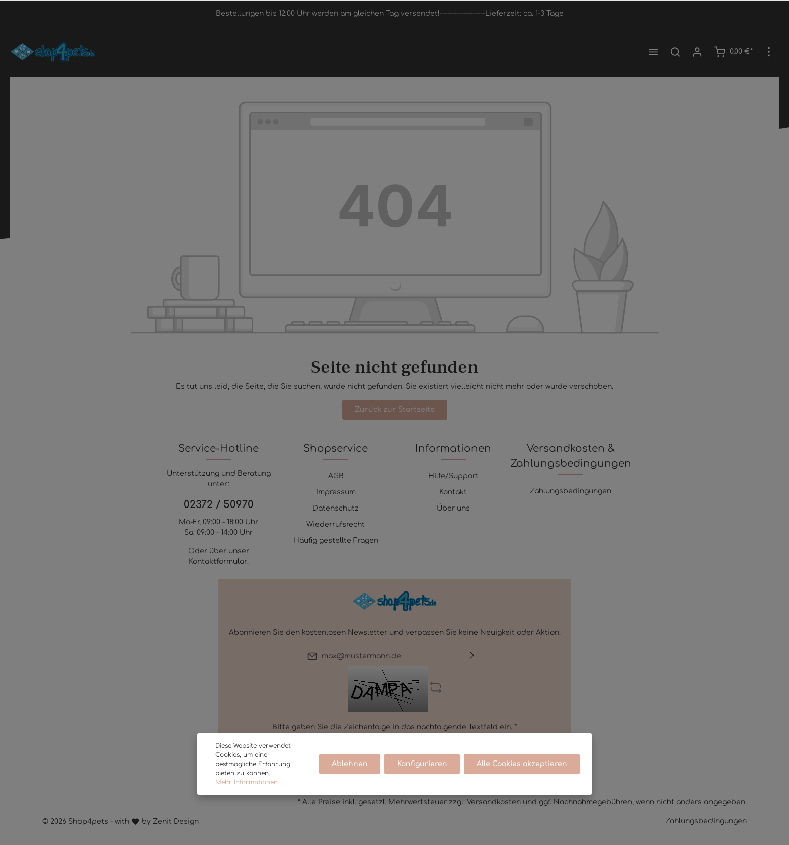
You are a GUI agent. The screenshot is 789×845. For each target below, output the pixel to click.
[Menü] (653, 52)
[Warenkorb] (733, 52)
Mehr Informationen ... (249, 794)
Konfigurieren (422, 776)
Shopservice (335, 448)
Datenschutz (335, 508)
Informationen (453, 448)
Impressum (336, 492)
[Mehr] (769, 52)
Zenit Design (176, 821)
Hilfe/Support (453, 476)
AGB (336, 476)
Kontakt (453, 492)
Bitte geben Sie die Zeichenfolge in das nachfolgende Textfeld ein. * (394, 727)
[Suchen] (675, 52)
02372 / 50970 (219, 505)
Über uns (453, 508)
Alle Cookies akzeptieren (522, 776)
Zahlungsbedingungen (570, 491)
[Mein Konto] (697, 52)
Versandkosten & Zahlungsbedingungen (571, 456)
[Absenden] (472, 656)
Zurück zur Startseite (395, 409)
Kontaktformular (218, 561)
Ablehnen (350, 776)
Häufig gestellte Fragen (335, 540)
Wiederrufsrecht (335, 524)
